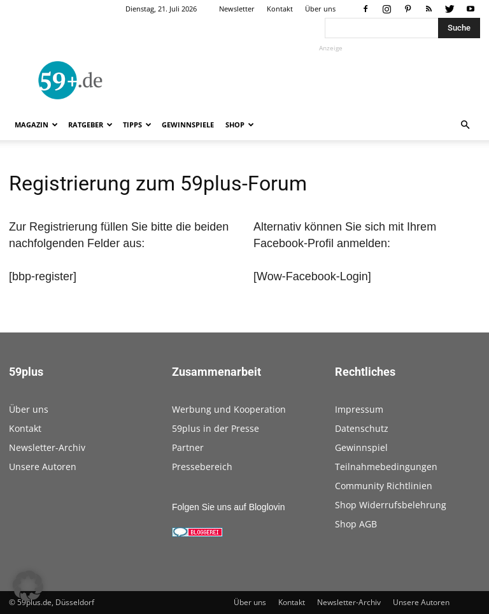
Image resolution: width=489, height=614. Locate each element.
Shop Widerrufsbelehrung (390, 505)
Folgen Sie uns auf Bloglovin (228, 507)
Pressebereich (202, 466)
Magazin (36, 124)
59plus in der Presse (215, 428)
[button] (465, 125)
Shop (239, 124)
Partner (188, 447)
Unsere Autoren (42, 466)
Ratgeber (90, 124)
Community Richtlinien (383, 486)
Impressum (359, 409)
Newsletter (237, 8)
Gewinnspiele (188, 124)
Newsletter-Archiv (47, 447)
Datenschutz (361, 428)
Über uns (320, 8)
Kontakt (280, 8)
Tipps (137, 124)
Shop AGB (356, 524)
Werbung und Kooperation (229, 409)
